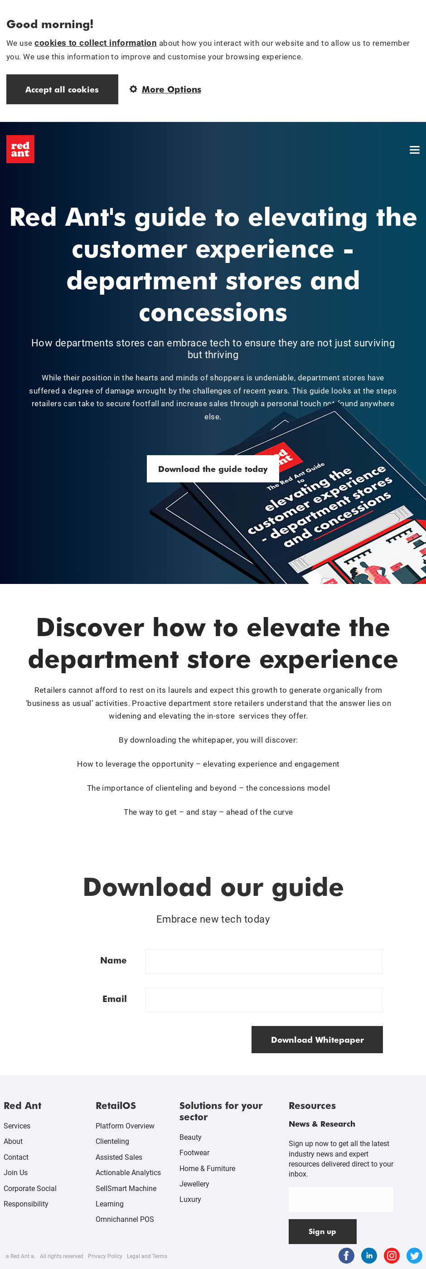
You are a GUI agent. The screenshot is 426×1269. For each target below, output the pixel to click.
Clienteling (112, 1141)
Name (113, 960)
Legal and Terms (147, 1256)
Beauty (190, 1137)
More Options (165, 89)
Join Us (16, 1172)
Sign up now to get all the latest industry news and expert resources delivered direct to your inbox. (341, 1158)
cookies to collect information (95, 43)
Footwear (194, 1152)
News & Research (322, 1123)
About (13, 1141)
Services (17, 1126)
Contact (16, 1157)
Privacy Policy (105, 1256)
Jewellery (194, 1184)
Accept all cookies (62, 89)
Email (114, 998)
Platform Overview (125, 1126)
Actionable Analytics (128, 1172)
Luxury (190, 1199)
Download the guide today (213, 468)
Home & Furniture (207, 1168)
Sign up (322, 1231)
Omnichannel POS (125, 1219)
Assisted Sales (119, 1157)
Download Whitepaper (317, 1039)
